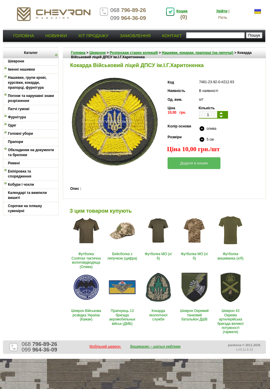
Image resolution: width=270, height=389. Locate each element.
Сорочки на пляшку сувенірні (25, 208)
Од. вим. (175, 100)
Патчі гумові (18, 109)
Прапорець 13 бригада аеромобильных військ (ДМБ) (122, 317)
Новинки (56, 35)
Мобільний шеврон (106, 346)
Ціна (171, 108)
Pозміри (175, 137)
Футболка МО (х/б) (158, 256)
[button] (194, 163)
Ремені (14, 163)
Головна (23, 35)
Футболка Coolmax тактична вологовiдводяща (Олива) (86, 260)
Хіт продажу (93, 35)
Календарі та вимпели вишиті (27, 195)
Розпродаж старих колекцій (134, 53)
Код (171, 82)
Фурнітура (17, 117)
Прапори (15, 142)
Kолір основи (179, 126)
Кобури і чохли (21, 184)
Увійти (221, 11)
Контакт (172, 35)
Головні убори (20, 134)
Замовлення (135, 35)
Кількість (207, 108)
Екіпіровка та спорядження (19, 173)
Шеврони (98, 53)
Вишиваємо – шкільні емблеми (155, 346)
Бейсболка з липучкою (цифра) (122, 256)
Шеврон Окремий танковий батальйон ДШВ (194, 315)
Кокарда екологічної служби (158, 315)
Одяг (12, 125)
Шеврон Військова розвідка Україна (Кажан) (86, 315)
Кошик (182, 11)
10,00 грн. (177, 112)
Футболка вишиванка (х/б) (230, 256)
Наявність (176, 91)
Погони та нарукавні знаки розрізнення (31, 98)
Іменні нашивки (21, 69)
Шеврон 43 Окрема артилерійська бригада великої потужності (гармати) (230, 321)
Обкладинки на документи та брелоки (31, 152)
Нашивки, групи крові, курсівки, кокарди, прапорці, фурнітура (27, 83)
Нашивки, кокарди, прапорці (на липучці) (197, 53)
